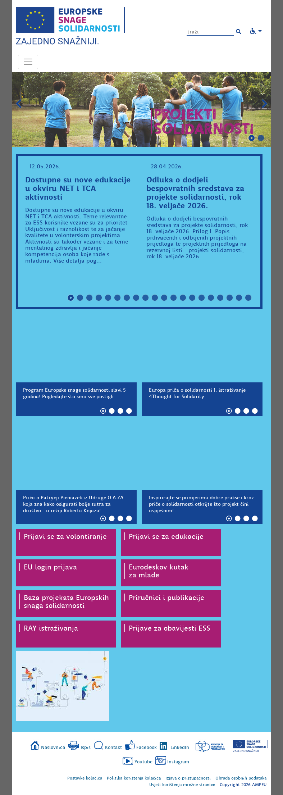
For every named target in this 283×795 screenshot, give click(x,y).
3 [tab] (89, 297)
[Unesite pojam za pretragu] (210, 32)
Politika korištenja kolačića (134, 778)
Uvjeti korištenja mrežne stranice (182, 784)
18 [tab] (229, 297)
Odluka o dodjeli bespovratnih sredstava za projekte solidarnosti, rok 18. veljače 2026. (195, 192)
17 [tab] (220, 297)
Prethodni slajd (18, 104)
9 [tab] (145, 297)
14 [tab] (192, 297)
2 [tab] (261, 138)
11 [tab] (164, 297)
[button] (238, 31)
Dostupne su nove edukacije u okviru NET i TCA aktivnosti (78, 188)
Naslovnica (53, 747)
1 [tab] (251, 138)
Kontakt (113, 747)
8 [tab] (136, 297)
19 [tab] (239, 297)
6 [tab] (117, 297)
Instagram (178, 761)
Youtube (143, 761)
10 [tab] (155, 297)
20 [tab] (248, 297)
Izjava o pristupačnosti (188, 778)
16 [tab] (211, 297)
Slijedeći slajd (264, 104)
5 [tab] (108, 297)
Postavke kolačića (84, 778)
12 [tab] (173, 297)
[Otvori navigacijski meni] (28, 62)
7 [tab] (127, 297)
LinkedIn (179, 747)
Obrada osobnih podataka (240, 778)
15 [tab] (201, 297)
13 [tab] (183, 297)
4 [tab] (99, 297)
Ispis (86, 747)
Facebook (146, 747)
